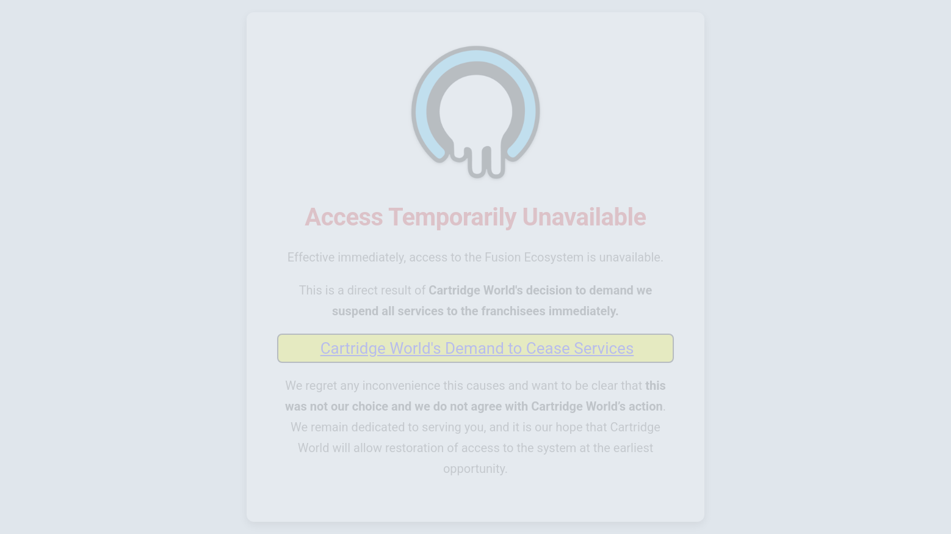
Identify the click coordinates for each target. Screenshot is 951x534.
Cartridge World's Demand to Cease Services (477, 348)
